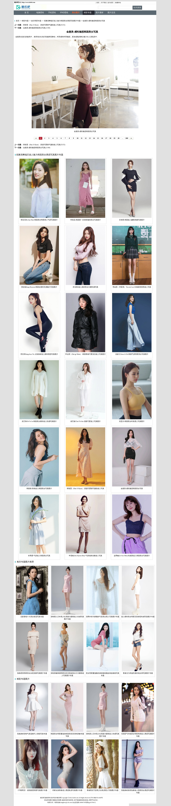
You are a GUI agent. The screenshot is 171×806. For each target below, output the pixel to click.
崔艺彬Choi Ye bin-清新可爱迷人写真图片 (85, 421)
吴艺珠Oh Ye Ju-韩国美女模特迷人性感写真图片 (39, 421)
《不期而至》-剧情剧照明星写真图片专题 (32, 790)
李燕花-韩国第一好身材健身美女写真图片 (85, 220)
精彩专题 (25, 21)
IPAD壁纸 (64, 12)
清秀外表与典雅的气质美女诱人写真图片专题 (102, 617)
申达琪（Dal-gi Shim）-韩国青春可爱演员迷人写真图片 (85, 354)
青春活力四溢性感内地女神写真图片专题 (138, 673)
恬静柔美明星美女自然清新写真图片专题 (32, 673)
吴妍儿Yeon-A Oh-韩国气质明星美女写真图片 (131, 354)
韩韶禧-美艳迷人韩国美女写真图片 (39, 488)
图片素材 (99, 12)
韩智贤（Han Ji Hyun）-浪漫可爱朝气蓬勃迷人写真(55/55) (44, 145)
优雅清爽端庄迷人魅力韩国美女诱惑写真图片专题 (62, 21)
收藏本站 (118, 2)
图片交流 (111, 12)
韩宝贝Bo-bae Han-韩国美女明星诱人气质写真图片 (39, 220)
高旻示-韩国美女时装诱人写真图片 (132, 421)
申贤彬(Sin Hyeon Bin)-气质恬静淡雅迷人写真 (85, 556)
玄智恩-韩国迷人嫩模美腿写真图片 (132, 220)
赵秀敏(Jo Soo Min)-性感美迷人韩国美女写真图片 (132, 556)
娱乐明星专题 (36, 21)
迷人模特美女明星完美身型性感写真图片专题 (137, 617)
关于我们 (104, 2)
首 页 (26, 12)
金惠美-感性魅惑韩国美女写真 (132, 488)
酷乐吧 (59, 798)
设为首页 (110, 2)
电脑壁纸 (40, 12)
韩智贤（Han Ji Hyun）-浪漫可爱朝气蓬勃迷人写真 (85, 488)
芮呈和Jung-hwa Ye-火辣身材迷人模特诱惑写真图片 (39, 354)
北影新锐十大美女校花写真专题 (32, 617)
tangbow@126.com (66, 802)
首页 (97, 2)
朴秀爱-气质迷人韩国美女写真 (39, 556)
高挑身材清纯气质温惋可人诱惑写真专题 (32, 734)
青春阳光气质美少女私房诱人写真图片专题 (102, 790)
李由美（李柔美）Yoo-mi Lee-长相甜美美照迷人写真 (132, 287)
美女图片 (76, 12)
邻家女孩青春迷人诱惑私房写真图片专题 (67, 790)
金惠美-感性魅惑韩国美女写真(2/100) (36, 148)
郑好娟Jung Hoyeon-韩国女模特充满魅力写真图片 (39, 287)
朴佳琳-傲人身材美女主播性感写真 (85, 287)
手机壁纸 (52, 12)
